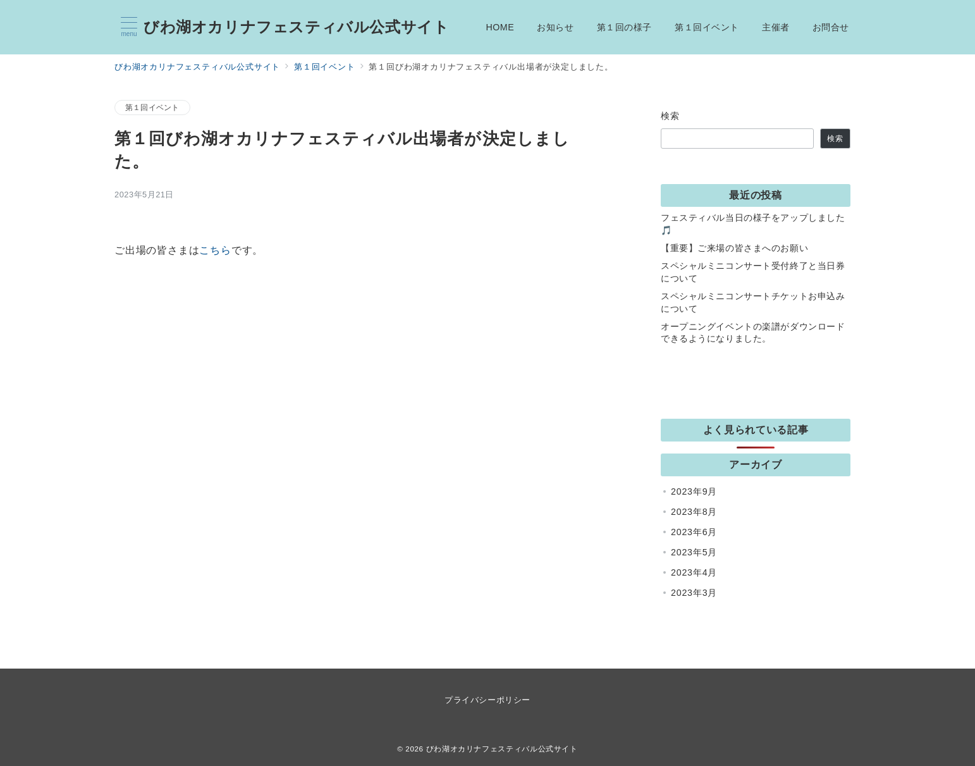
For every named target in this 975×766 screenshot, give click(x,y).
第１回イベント (152, 107)
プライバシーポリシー (487, 700)
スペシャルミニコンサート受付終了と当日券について (753, 272)
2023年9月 (694, 491)
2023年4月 (694, 572)
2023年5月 (694, 552)
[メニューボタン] (129, 27)
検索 (670, 116)
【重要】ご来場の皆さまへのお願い (734, 248)
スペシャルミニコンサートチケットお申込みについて (753, 302)
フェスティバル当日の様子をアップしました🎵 (753, 224)
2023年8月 (694, 512)
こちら (215, 250)
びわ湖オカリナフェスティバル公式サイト (296, 26)
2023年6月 (694, 532)
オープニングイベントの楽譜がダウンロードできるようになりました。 (753, 332)
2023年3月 (694, 593)
